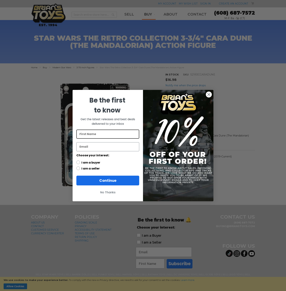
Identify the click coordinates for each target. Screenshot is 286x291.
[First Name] (107, 134)
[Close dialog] (209, 94)
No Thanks (108, 192)
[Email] (107, 146)
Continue (107, 180)
